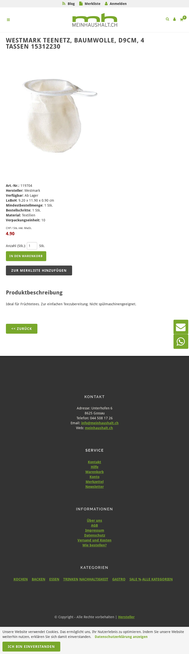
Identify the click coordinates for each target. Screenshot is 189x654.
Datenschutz (94, 535)
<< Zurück (21, 329)
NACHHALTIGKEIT (93, 579)
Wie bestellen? (94, 545)
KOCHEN (21, 579)
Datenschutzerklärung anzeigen (121, 637)
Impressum (94, 530)
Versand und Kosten (94, 540)
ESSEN (54, 579)
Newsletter (94, 487)
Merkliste (92, 4)
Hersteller (126, 617)
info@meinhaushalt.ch (100, 423)
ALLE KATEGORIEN (157, 579)
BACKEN (38, 579)
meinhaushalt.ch (99, 428)
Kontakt (94, 462)
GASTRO (119, 579)
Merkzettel (95, 482)
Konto (94, 477)
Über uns (94, 520)
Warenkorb (94, 472)
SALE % (135, 579)
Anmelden (118, 4)
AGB (94, 525)
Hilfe (94, 467)
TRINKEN (70, 579)
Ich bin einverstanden (31, 647)
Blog (71, 4)
